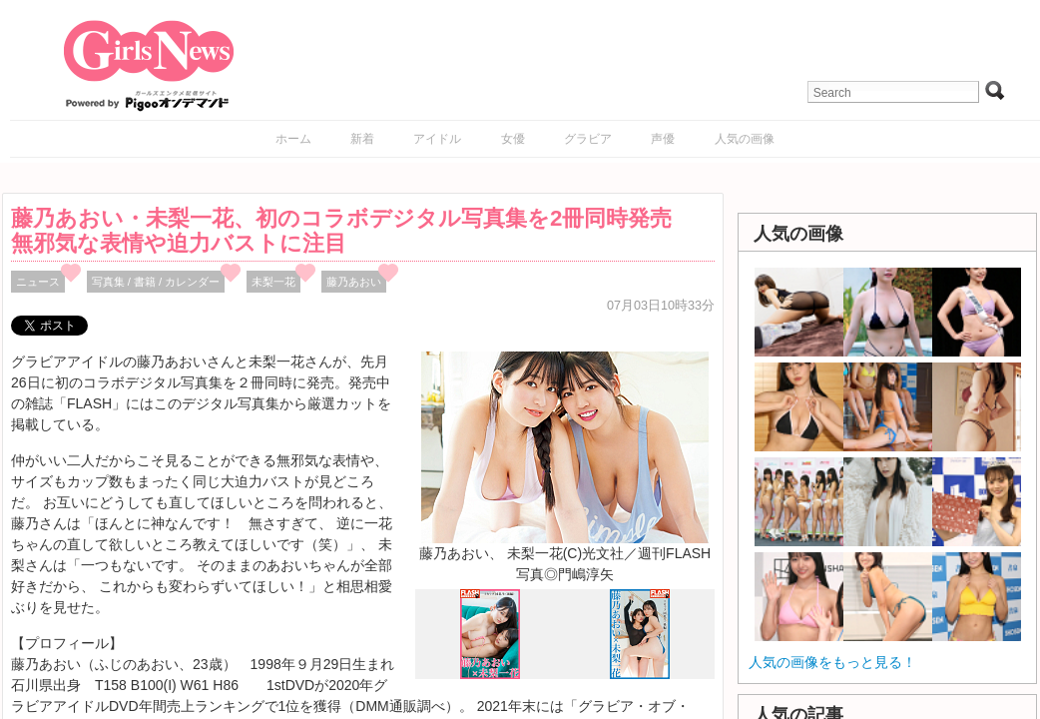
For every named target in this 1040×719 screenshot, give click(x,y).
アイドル (437, 139)
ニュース (38, 282)
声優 (663, 139)
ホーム (293, 139)
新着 (362, 139)
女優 (513, 139)
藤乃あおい (353, 282)
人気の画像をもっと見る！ (832, 662)
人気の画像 (745, 139)
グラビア (588, 139)
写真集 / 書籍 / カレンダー (156, 282)
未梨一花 (273, 282)
